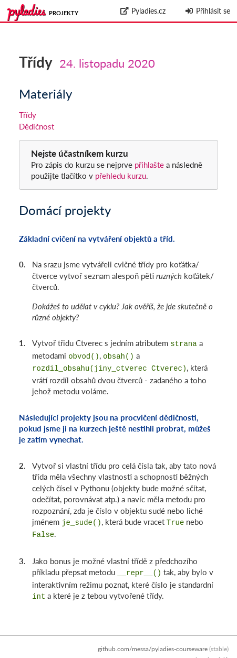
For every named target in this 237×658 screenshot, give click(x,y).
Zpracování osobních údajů (191, 652)
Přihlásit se (207, 10)
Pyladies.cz (143, 10)
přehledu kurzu (119, 175)
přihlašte (149, 164)
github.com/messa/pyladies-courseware (153, 641)
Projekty (63, 12)
